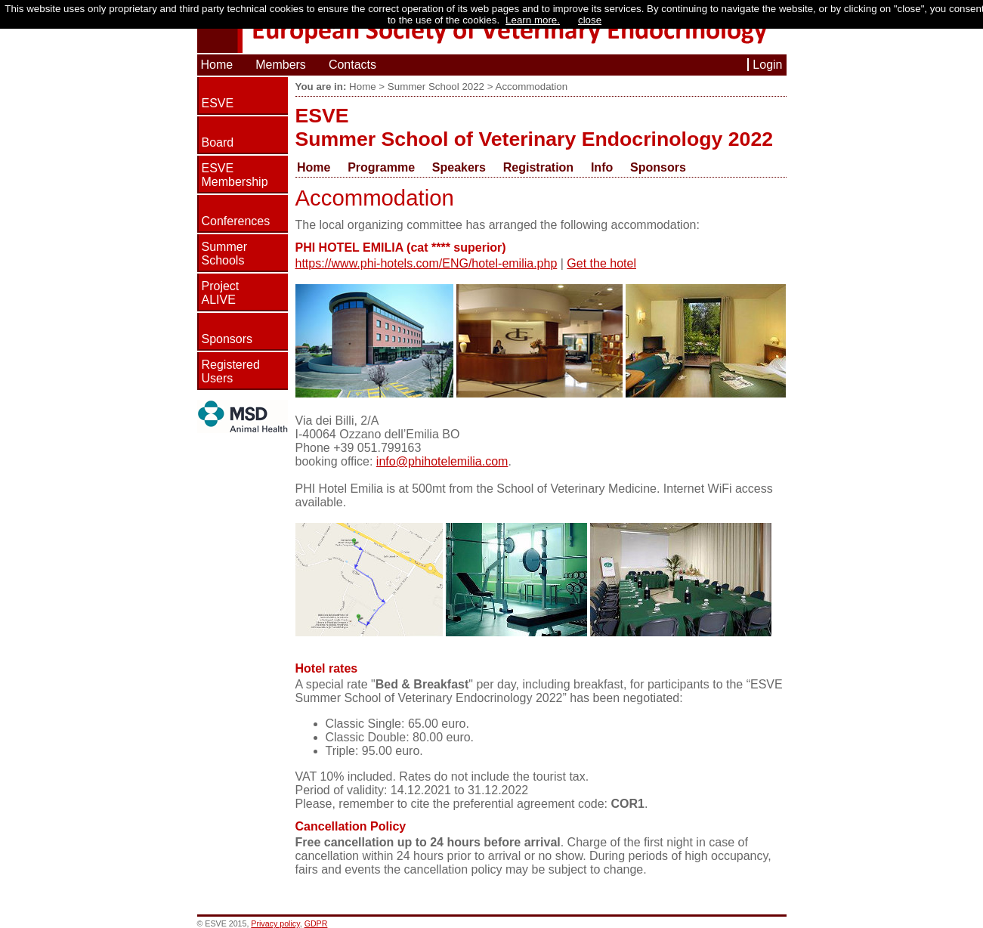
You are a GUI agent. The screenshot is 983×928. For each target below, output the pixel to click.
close (589, 20)
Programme (381, 167)
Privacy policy (275, 923)
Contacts (352, 64)
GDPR (316, 923)
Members (280, 64)
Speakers (459, 167)
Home (217, 64)
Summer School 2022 (436, 86)
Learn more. (532, 20)
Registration (538, 167)
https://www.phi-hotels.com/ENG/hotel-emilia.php (426, 263)
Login (767, 64)
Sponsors (658, 167)
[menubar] (498, 168)
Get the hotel (601, 263)
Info (602, 167)
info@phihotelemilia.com (442, 461)
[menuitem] (320, 168)
